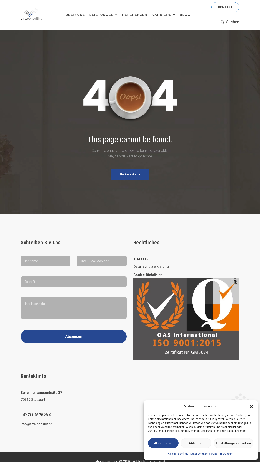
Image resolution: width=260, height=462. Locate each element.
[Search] (230, 22)
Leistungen (101, 15)
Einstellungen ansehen (233, 443)
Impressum (226, 453)
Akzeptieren (163, 443)
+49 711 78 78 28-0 (36, 415)
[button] (251, 406)
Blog (185, 15)
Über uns (75, 15)
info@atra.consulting (36, 424)
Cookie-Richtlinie (178, 453)
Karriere (161, 15)
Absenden (73, 336)
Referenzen (134, 15)
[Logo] (31, 14)
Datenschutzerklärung (203, 453)
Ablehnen (196, 443)
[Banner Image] (130, 174)
